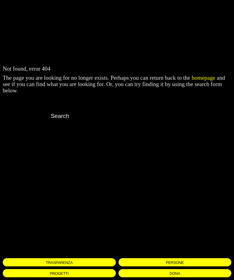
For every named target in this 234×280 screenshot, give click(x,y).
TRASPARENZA (59, 262)
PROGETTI (59, 273)
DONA (174, 273)
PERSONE (175, 262)
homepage (203, 78)
